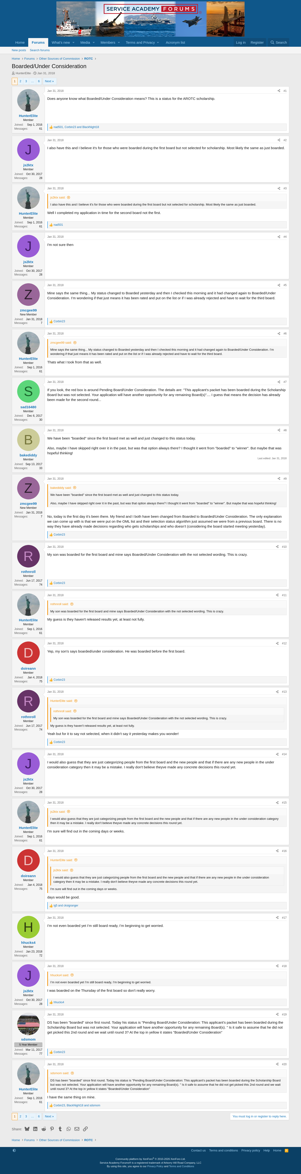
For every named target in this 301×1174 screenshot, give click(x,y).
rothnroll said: (59, 604)
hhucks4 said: (59, 975)
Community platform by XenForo (150, 1159)
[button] (73, 42)
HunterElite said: (61, 701)
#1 (285, 91)
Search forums (40, 50)
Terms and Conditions (181, 1166)
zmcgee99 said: (61, 342)
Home (20, 42)
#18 (284, 966)
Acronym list (175, 42)
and (66, 905)
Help (267, 1150)
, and (76, 127)
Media (85, 42)
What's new (61, 42)
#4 (285, 236)
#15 (284, 802)
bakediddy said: (60, 488)
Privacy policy (251, 1150)
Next (48, 81)
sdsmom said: (59, 1073)
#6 (285, 333)
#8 (285, 430)
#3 (285, 188)
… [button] (32, 81)
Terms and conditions (223, 1150)
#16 (284, 851)
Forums (38, 42)
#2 (285, 140)
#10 (284, 546)
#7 (285, 382)
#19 (284, 1014)
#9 (285, 478)
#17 (284, 917)
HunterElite (23, 73)
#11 (284, 595)
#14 (284, 754)
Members (108, 42)
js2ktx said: (57, 197)
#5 (285, 285)
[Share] (279, 91)
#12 (284, 643)
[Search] (278, 42)
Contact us (198, 1150)
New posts (19, 50)
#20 (284, 1064)
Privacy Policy (155, 1166)
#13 (284, 691)
